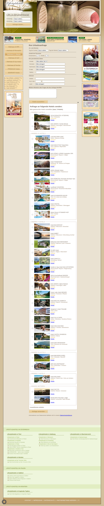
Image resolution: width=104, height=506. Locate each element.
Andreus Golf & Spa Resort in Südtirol (18, 475)
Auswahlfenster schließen (37, 407)
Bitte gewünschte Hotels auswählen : (46, 109)
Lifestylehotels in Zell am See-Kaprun (48, 444)
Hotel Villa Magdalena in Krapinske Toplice (20, 494)
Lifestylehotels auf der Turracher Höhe (16, 460)
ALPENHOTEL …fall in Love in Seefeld (19, 452)
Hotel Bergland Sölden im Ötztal (17, 445)
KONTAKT (28, 500)
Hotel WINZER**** (11, 88)
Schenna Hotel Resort (14, 480)
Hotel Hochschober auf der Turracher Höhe (20, 462)
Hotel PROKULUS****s (13, 82)
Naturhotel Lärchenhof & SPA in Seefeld (19, 450)
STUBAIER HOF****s (12, 84)
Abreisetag (9, 21)
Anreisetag (9, 18)
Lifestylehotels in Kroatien (16, 486)
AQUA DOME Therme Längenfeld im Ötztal (20, 447)
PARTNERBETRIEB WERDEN (66, 500)
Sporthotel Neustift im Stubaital (17, 442)
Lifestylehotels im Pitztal (13, 437)
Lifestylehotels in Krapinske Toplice (18, 491)
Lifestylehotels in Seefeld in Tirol (15, 449)
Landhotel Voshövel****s (13, 80)
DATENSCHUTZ (49, 500)
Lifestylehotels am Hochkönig (46, 440)
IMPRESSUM (37, 500)
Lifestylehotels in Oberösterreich (80, 434)
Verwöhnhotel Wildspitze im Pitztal (17, 439)
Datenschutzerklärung (66, 415)
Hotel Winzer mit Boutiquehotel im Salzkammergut (84, 439)
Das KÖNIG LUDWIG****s (14, 78)
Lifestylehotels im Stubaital (14, 440)
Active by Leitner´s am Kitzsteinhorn (50, 445)
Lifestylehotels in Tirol (14, 434)
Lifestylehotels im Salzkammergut (78, 437)
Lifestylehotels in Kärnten (15, 457)
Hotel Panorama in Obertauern (48, 439)
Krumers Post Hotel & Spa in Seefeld (18, 453)
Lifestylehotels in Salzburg (47, 434)
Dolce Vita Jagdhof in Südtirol (16, 477)
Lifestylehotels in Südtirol (15, 473)
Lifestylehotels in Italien (15, 468)
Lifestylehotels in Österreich (17, 429)
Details (52, 120)
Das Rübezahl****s (11, 86)
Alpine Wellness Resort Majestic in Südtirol (20, 478)
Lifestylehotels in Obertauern (46, 437)
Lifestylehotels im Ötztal (13, 444)
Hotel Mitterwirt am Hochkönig (48, 442)
